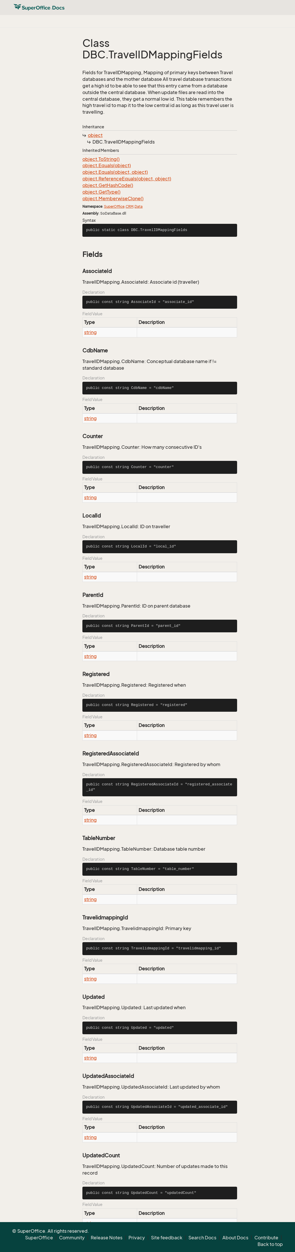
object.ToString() (101, 159)
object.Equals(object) (106, 165)
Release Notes (106, 1237)
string (90, 332)
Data (139, 206)
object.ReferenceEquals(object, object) (126, 179)
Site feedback (166, 1237)
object (95, 135)
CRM (129, 206)
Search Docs (202, 1237)
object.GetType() (101, 192)
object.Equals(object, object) (115, 172)
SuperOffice (114, 206)
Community (72, 1237)
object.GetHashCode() (107, 185)
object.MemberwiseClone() (112, 198)
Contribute (266, 1237)
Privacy (136, 1237)
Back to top (270, 1244)
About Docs (235, 1237)
